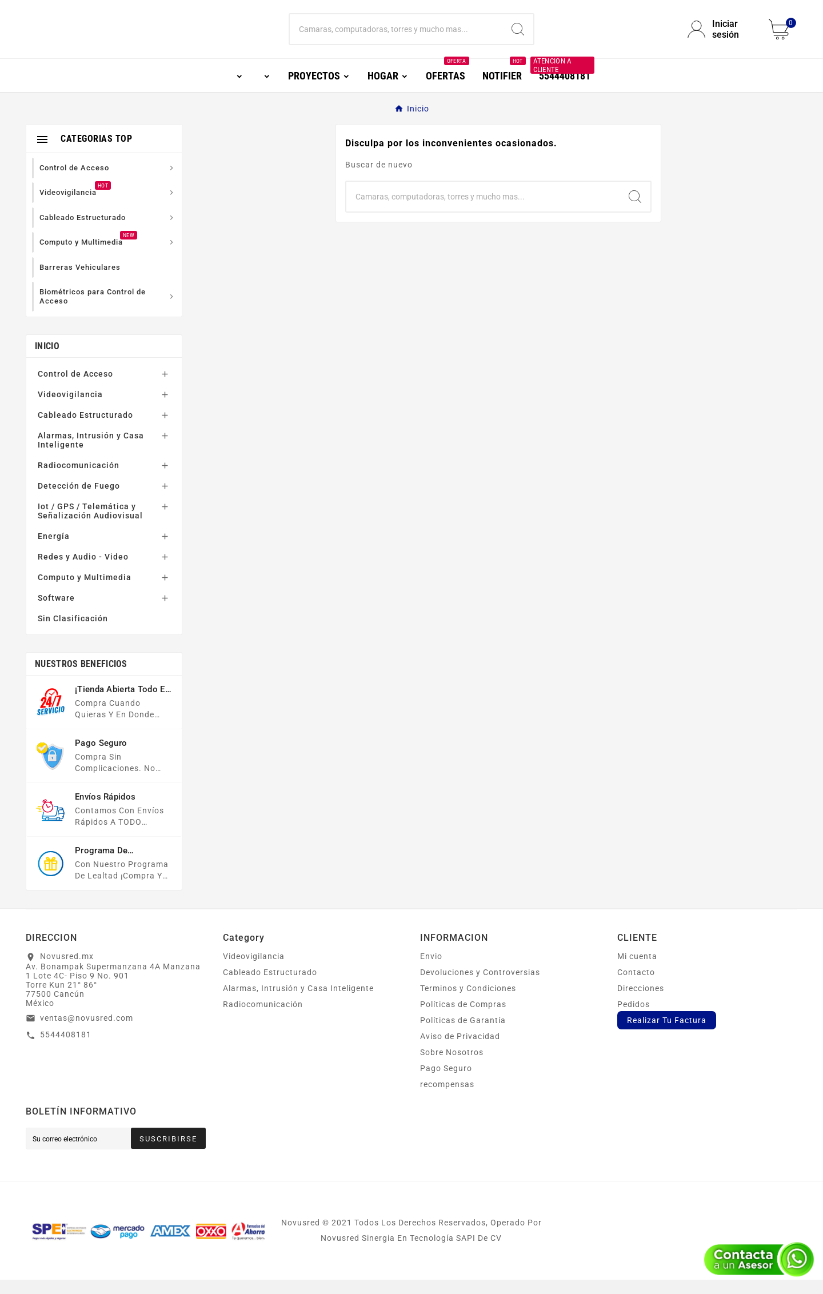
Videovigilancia (70, 408)
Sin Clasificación (73, 632)
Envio (431, 970)
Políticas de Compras (463, 1018)
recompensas (447, 1098)
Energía (54, 550)
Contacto (636, 986)
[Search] (518, 36)
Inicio (47, 360)
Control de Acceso (75, 388)
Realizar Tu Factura (666, 1034)
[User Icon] (721, 36)
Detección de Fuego (79, 500)
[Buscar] (396, 36)
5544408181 (65, 1048)
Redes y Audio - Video (83, 571)
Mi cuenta (637, 970)
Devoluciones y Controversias (480, 986)
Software (56, 612)
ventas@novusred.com (86, 1032)
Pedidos (633, 1018)
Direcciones (640, 1002)
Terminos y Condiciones (468, 1002)
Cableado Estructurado (85, 429)
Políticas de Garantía (463, 1034)
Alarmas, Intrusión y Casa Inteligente (91, 454)
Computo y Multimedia (84, 591)
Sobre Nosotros (452, 1066)
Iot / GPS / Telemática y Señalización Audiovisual (90, 525)
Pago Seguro (446, 1082)
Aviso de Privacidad (460, 1050)
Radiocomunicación (78, 479)
